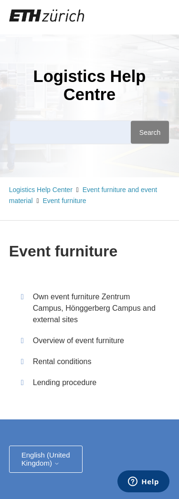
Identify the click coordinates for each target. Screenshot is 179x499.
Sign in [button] (155, 16)
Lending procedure (64, 382)
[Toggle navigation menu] (133, 16)
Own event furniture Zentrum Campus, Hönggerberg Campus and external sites (94, 308)
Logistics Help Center (41, 189)
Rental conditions (62, 361)
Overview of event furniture (78, 340)
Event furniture (64, 200)
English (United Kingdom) (45, 459)
